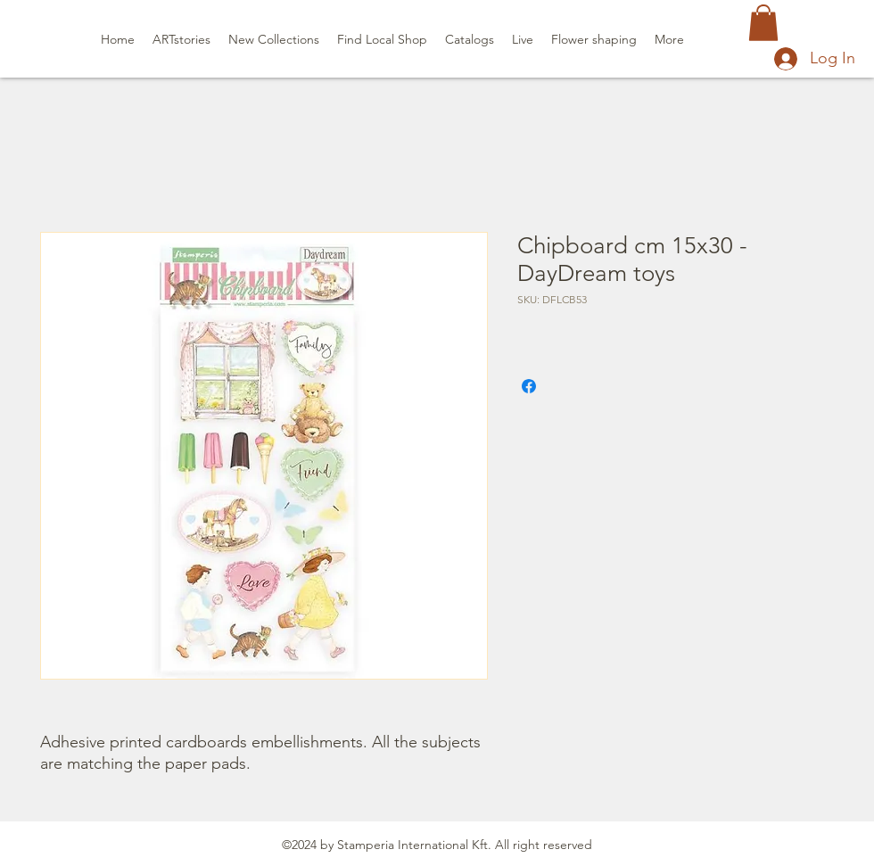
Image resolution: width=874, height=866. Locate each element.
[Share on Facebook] (529, 386)
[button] (763, 22)
